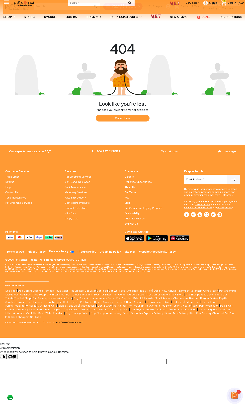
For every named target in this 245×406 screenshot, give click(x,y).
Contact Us (11, 192)
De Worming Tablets (159, 302)
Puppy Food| (209, 302)
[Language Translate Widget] (221, 4)
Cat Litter (90, 290)
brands (29, 17)
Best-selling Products (77, 202)
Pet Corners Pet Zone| (159, 305)
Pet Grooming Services (18, 202)
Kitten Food (192, 302)
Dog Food (11, 290)
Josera (71, 17)
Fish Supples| (124, 298)
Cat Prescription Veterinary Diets (52, 298)
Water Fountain (54, 313)
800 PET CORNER (106, 151)
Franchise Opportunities (138, 181)
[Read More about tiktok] (219, 214)
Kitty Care (70, 213)
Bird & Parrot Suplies (49, 309)
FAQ (127, 197)
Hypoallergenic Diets (57, 302)
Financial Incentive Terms (198, 207)
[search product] (95, 6)
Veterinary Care (119, 313)
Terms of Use (202, 204)
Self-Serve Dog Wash (77, 181)
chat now (169, 151)
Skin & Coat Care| (69, 305)
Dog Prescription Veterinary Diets (94, 298)
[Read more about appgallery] (180, 238)
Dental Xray (105, 305)
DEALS (204, 17)
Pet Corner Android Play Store (164, 294)
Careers (129, 176)
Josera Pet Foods (81, 302)
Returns (9, 181)
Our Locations (231, 17)
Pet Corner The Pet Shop (128, 305)
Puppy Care (71, 218)
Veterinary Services (76, 192)
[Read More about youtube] (193, 214)
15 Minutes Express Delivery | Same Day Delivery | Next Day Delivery (171, 313)
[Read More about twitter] (206, 214)
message (227, 151)
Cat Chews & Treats (103, 309)
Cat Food (102, 290)
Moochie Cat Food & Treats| (160, 309)
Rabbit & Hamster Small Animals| (153, 298)
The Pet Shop (22, 298)
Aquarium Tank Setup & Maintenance (42, 294)
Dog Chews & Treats (76, 309)
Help (8, 187)
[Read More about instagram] (199, 214)
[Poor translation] (12, 356)
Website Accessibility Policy (157, 251)
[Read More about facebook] (186, 214)
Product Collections (76, 208)
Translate (225, 8)
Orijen (98, 302)
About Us (130, 187)
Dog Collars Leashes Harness (36, 290)
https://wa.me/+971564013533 (69, 322)
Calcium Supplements (29, 302)
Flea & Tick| (146, 290)
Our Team (130, 192)
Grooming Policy (110, 251)
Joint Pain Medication (205, 305)
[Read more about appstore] (135, 238)
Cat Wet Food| (117, 290)
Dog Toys (122, 309)
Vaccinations (88, 305)
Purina (9, 305)
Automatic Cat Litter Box (28, 313)
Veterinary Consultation (204, 290)
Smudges (50, 17)
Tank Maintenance (15, 197)
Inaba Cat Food (187, 309)
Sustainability (132, 213)
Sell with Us (131, 223)
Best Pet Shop (102, 294)
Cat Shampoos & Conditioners (204, 294)
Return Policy (87, 251)
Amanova (139, 302)
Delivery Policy (62, 251)
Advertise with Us (135, 218)
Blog (127, 202)
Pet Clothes (77, 290)
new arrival (179, 17)
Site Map (130, 251)
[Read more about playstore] (157, 238)
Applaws (108, 302)
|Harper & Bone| (123, 302)
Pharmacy (93, 17)
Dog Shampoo (99, 313)
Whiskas (31, 305)
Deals (157, 290)
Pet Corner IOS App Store (129, 294)
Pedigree (18, 305)
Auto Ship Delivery (75, 197)
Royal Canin (62, 290)
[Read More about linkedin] (213, 214)
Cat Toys (136, 309)
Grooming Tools (26, 309)
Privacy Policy (225, 207)
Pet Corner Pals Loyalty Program (143, 208)
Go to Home (122, 118)
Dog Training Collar (76, 313)
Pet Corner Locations (78, 294)
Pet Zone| (179, 302)
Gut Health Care (47, 305)
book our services (126, 17)
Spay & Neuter (182, 305)
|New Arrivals (169, 290)
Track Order (12, 176)
